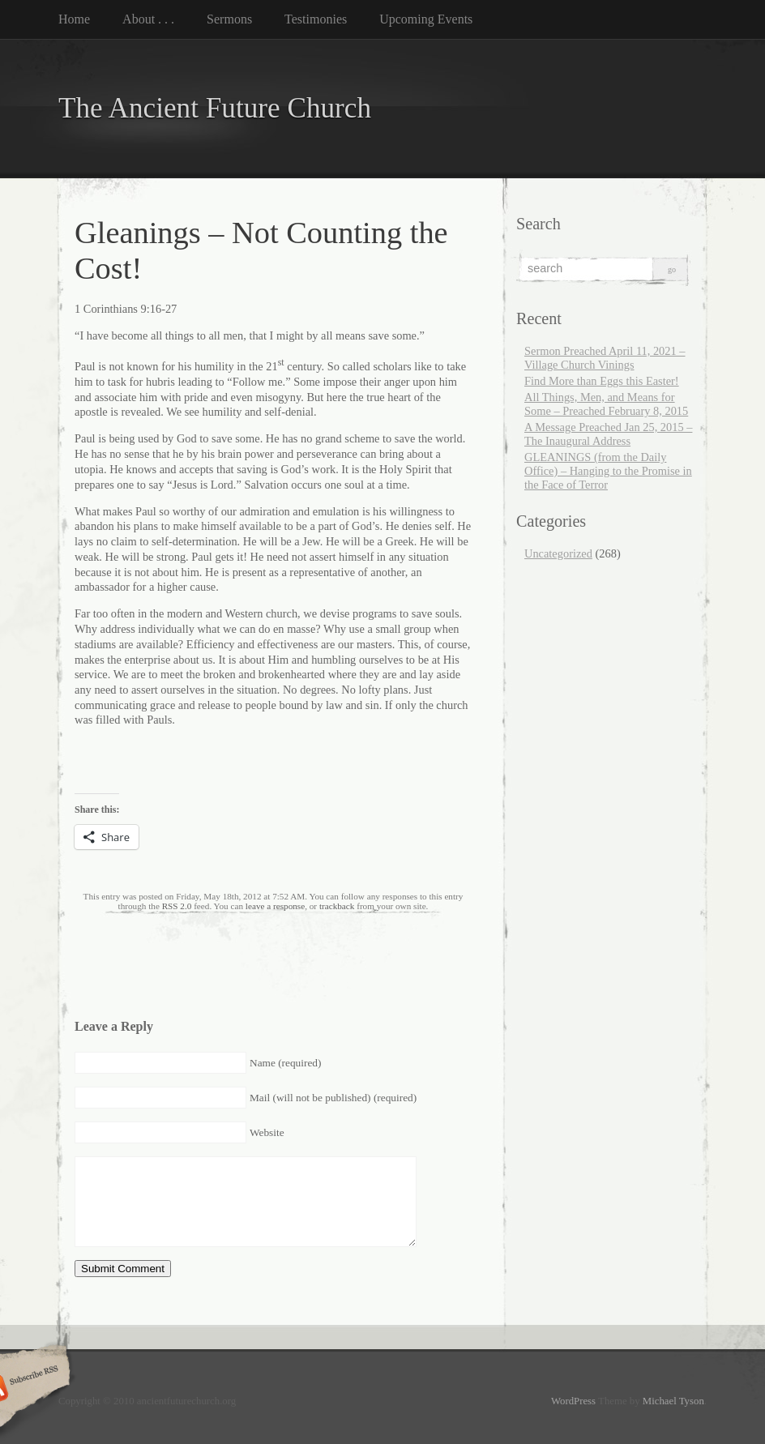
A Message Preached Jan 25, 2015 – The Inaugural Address (608, 434)
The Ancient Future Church (214, 108)
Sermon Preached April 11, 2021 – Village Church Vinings (605, 357)
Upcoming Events (425, 19)
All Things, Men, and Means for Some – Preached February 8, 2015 (606, 404)
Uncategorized (558, 553)
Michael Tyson (673, 1401)
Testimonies (315, 19)
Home (74, 19)
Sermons (229, 19)
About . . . (148, 19)
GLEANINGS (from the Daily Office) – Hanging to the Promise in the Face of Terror (608, 471)
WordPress (573, 1401)
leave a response (275, 906)
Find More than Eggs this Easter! (601, 380)
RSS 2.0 (177, 906)
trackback (336, 906)
